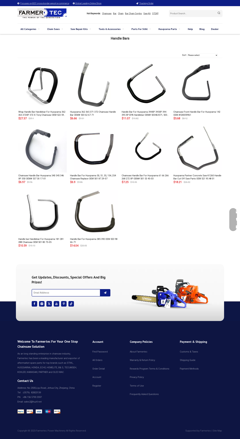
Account (96, 377)
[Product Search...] (192, 13)
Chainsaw (107, 13)
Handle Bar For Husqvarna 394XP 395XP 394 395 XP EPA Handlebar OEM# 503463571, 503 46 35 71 (144, 113)
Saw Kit (147, 13)
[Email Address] (65, 292)
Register (96, 385)
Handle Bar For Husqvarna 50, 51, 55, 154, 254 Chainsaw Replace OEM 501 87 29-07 (93, 177)
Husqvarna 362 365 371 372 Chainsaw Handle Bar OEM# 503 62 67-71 (93, 113)
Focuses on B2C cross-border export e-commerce (44, 3)
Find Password (100, 351)
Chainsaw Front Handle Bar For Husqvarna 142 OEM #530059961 (196, 113)
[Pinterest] (64, 304)
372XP (155, 13)
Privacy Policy (137, 377)
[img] (169, 292)
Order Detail (98, 368)
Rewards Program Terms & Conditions (149, 368)
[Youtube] (56, 304)
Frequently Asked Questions (144, 394)
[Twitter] (49, 304)
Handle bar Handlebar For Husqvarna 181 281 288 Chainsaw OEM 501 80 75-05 (41, 241)
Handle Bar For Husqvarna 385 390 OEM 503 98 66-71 (93, 241)
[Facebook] (34, 304)
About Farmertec (138, 351)
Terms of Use (137, 385)
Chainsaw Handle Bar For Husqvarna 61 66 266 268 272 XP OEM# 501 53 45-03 (145, 177)
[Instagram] (42, 304)
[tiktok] (71, 304)
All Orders (97, 360)
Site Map (218, 430)
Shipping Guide (187, 360)
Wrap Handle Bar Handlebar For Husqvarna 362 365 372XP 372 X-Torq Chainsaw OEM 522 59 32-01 (41, 113)
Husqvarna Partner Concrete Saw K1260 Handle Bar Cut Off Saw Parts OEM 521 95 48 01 (197, 177)
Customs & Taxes (189, 351)
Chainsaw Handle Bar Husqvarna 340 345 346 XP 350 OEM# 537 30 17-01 (41, 177)
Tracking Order (146, 3)
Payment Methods (189, 368)
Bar (114, 13)
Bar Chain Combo (133, 13)
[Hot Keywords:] (219, 13)
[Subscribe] (105, 292)
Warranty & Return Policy (142, 360)
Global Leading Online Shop (88, 3)
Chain (121, 13)
